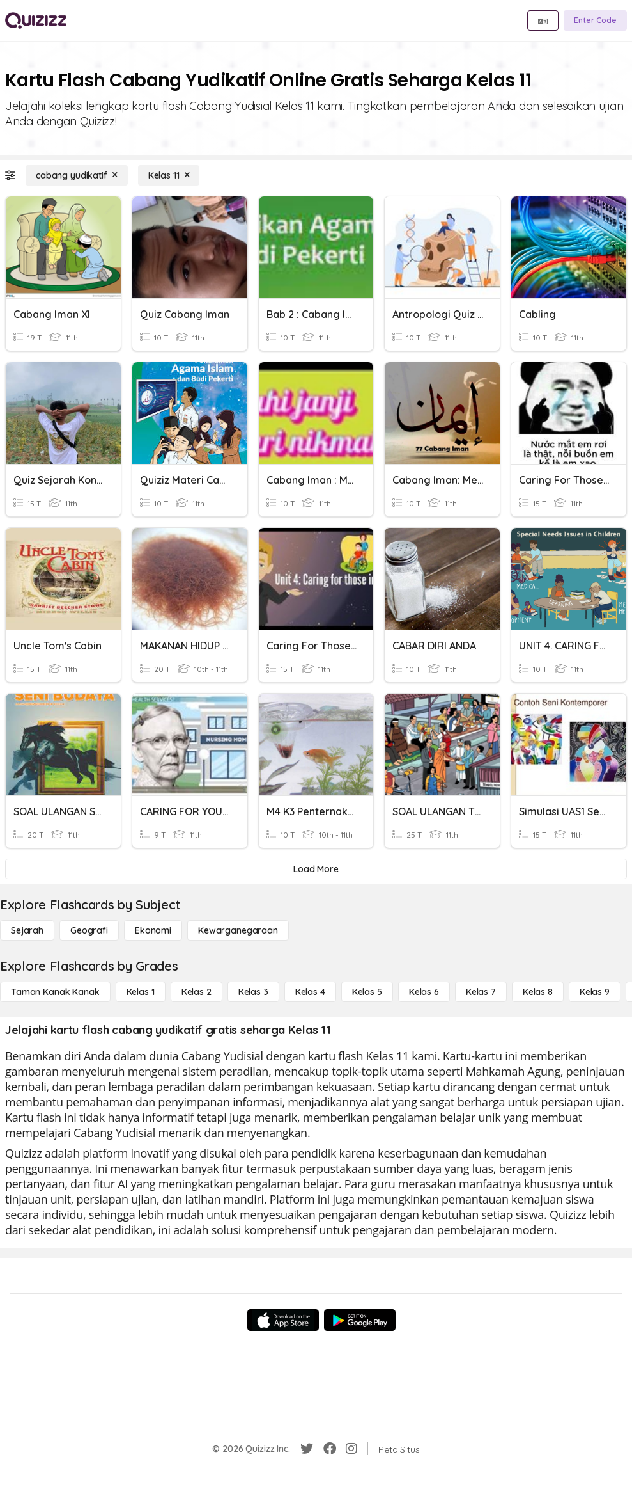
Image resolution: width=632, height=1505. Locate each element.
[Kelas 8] (538, 992)
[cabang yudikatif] (77, 175)
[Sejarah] (27, 930)
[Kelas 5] (367, 992)
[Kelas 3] (253, 992)
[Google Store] (360, 1320)
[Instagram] (351, 1448)
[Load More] (316, 869)
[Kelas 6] (424, 992)
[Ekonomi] (153, 930)
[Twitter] (306, 1448)
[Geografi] (89, 930)
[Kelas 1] (141, 992)
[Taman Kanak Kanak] (55, 992)
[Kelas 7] (481, 992)
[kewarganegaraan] (238, 930)
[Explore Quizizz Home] (35, 20)
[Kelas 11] (169, 175)
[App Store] (283, 1320)
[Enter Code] (595, 20)
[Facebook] (329, 1448)
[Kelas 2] (196, 992)
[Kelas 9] (594, 992)
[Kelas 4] (310, 992)
